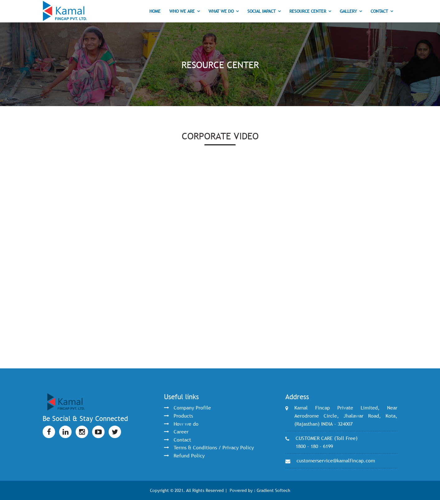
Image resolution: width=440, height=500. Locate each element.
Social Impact (261, 11)
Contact (379, 11)
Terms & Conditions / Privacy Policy (214, 447)
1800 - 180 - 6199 (314, 446)
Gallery (348, 11)
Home (155, 11)
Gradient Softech (273, 490)
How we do (186, 423)
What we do (221, 11)
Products (183, 415)
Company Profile (192, 407)
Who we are (182, 11)
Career (181, 431)
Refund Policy (189, 455)
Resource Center (307, 11)
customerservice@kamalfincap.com (336, 460)
